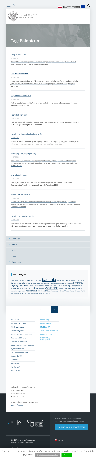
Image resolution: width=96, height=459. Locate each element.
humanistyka (45, 283)
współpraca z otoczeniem (37, 290)
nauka (22, 285)
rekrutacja (27, 288)
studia (61, 288)
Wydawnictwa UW (17, 349)
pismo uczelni (39, 285)
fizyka (25, 283)
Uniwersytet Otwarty (18, 338)
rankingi (20, 288)
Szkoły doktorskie (17, 327)
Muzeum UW (45, 327)
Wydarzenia (16, 262)
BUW (63, 280)
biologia (58, 280)
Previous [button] (7, 424)
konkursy (78, 282)
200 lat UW (14, 280)
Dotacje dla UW (16, 356)
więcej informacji (17, 405)
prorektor (78, 285)
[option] (19, 423)
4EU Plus (21, 280)
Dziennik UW (15, 370)
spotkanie (42, 288)
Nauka (14, 244)
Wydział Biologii (69, 291)
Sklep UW (14, 360)
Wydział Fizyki (80, 291)
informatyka (53, 283)
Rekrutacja (45, 320)
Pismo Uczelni (46, 334)
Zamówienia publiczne (19, 352)
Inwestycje (16, 238)
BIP (59, 440)
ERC (21, 283)
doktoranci (15, 283)
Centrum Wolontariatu (19, 341)
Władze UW (15, 320)
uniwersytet (80, 288)
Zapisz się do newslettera (71, 426)
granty (30, 283)
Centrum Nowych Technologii (74, 280)
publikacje (14, 288)
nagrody (14, 285)
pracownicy (65, 285)
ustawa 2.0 (14, 291)
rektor (35, 288)
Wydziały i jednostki (18, 323)
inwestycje (60, 283)
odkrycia (31, 285)
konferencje (68, 283)
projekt (73, 285)
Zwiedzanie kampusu (49, 330)
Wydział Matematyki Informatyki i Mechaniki (24, 293)
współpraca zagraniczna (56, 291)
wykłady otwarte (44, 293)
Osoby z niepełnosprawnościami (23, 345)
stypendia (67, 288)
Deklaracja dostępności (45, 339)
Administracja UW (17, 330)
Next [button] (46, 424)
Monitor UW (15, 367)
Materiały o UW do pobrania (21, 334)
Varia (14, 256)
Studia (14, 250)
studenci (52, 288)
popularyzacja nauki (52, 285)
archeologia (29, 280)
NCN (26, 285)
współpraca (21, 291)
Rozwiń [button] (8, 3)
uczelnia (72, 288)
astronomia (37, 280)
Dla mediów (15, 363)
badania (49, 279)
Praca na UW (45, 323)
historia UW (36, 283)
